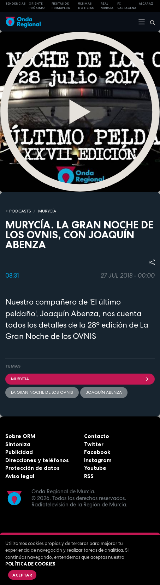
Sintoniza (17, 444)
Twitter (93, 444)
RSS (89, 476)
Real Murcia (107, 6)
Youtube (95, 468)
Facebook (97, 452)
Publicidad (19, 452)
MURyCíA (47, 211)
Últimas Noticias (86, 6)
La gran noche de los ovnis (42, 392)
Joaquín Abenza (104, 392)
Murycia (80, 379)
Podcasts (20, 211)
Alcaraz (146, 3)
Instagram (98, 460)
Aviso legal (19, 476)
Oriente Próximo (37, 6)
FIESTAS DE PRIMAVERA (61, 6)
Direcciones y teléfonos (37, 460)
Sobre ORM (20, 436)
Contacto (96, 436)
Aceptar (22, 575)
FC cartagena (126, 6)
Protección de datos (32, 468)
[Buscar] (150, 21)
